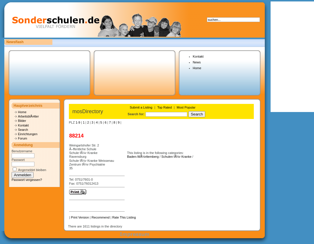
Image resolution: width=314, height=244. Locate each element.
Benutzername (22, 151)
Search (23, 129)
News (197, 62)
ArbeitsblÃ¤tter (28, 116)
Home (197, 68)
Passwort (18, 160)
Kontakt (198, 56)
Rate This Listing (124, 217)
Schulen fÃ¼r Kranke (176, 156)
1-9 (78, 122)
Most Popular (186, 107)
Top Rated (164, 107)
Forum (22, 138)
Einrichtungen (27, 134)
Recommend (100, 217)
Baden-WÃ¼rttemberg (143, 156)
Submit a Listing (141, 107)
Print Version (80, 217)
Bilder (22, 120)
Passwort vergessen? (27, 179)
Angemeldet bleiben (32, 170)
